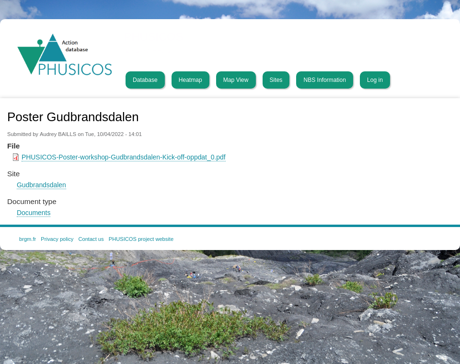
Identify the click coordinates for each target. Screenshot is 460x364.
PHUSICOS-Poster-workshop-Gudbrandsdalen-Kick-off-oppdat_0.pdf (124, 157)
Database (145, 80)
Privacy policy (57, 239)
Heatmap (190, 80)
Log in (375, 80)
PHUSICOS (154, 37)
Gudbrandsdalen (41, 185)
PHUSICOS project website (141, 239)
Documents (33, 212)
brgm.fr (27, 239)
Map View (236, 80)
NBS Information (324, 80)
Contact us (91, 239)
